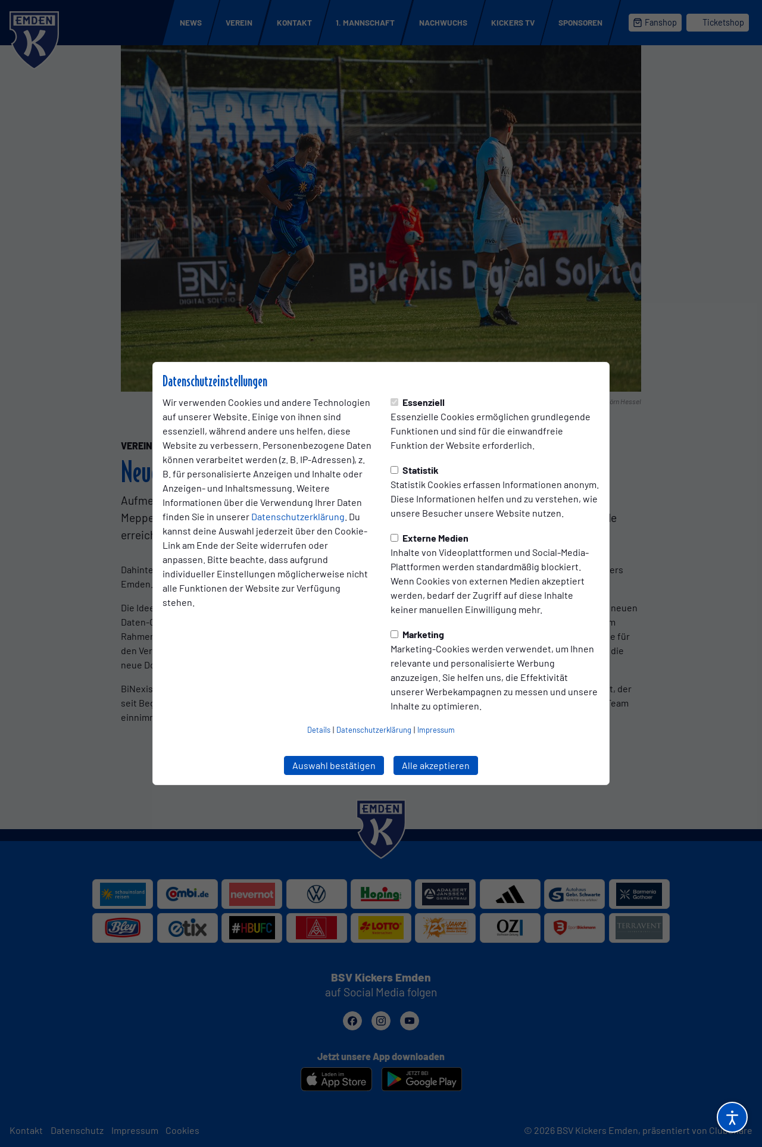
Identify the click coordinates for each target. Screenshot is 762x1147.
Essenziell (418, 402)
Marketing (417, 634)
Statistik (415, 470)
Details (318, 730)
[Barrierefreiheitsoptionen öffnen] (732, 1117)
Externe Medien (430, 537)
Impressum (436, 730)
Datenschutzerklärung (298, 516)
